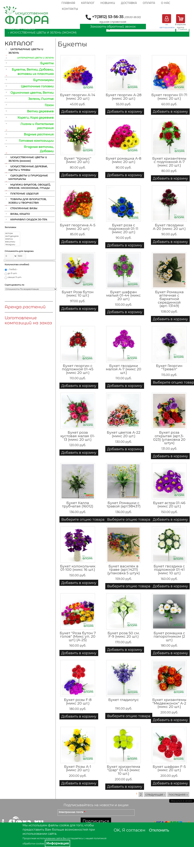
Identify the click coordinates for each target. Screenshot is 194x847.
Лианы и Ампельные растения (37, 126)
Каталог (87, 3)
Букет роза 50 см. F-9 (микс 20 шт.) (124, 635)
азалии (12, 239)
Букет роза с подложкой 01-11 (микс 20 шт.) (123, 228)
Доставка (129, 3)
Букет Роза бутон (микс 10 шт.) (78, 294)
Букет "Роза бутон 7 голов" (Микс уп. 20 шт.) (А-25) (78, 636)
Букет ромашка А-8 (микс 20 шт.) (123, 160)
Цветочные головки (37, 86)
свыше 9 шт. (15, 277)
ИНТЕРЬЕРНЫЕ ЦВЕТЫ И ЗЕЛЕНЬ (25, 51)
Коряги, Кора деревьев (36, 117)
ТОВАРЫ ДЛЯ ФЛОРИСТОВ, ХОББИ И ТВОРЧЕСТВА (27, 201)
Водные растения (39, 134)
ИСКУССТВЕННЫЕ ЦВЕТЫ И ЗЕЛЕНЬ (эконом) (43, 32)
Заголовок (10, 227)
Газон (49, 105)
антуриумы (12, 236)
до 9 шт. (12, 273)
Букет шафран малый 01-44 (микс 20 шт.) (123, 295)
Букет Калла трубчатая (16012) (77, 505)
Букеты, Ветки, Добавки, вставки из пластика (33, 72)
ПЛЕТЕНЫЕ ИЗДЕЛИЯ (24, 193)
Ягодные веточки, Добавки (39, 149)
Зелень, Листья (41, 99)
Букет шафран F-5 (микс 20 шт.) (169, 768)
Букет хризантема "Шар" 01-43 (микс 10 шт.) (123, 770)
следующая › (155, 794)
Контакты (70, 9)
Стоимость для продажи (19, 251)
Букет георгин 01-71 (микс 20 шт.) (169, 97)
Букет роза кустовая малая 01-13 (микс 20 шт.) (77, 435)
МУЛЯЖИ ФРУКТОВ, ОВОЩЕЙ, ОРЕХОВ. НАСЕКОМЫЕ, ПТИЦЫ (29, 186)
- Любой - (13, 269)
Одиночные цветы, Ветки (32, 92)
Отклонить (159, 830)
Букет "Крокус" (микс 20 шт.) (77, 160)
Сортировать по (14, 285)
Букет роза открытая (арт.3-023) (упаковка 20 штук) (169, 437)
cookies (40, 843)
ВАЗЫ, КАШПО (20, 213)
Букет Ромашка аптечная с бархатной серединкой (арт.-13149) (169, 299)
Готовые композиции (36, 141)
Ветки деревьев (40, 111)
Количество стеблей (17, 264)
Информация (57, 843)
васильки (12, 241)
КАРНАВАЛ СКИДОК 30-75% (28, 219)
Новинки (107, 3)
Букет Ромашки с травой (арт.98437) (124, 505)
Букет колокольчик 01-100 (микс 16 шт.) (77, 568)
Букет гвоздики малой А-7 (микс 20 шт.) (123, 369)
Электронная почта (72, 811)
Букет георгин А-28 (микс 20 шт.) (123, 97)
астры (12, 233)
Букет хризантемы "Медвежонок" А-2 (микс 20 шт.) (169, 703)
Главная (68, 3)
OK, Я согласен (129, 830)
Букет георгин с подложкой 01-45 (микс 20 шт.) (77, 369)
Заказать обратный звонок (113, 26)
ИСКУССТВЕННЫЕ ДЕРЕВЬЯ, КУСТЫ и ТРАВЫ (28, 168)
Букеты (47, 63)
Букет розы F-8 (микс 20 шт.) (78, 701)
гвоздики (12, 244)
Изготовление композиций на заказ (28, 320)
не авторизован (167, 26)
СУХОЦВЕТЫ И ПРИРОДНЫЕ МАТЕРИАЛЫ (28, 177)
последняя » (178, 794)
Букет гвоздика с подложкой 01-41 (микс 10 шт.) (169, 569)
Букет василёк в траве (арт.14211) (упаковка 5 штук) (123, 569)
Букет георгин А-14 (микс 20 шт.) (77, 97)
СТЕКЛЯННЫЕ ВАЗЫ (23, 208)
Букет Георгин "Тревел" (169, 367)
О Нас (165, 3)
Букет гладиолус (123, 700)
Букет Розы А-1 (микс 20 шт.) (77, 768)
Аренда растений (25, 306)
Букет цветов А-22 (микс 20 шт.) (123, 434)
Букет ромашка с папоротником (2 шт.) (169, 636)
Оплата (149, 3)
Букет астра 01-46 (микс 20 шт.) (169, 505)
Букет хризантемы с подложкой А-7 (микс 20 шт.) (169, 161)
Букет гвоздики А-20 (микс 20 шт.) (169, 227)
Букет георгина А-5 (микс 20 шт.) (77, 227)
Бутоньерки (43, 80)
